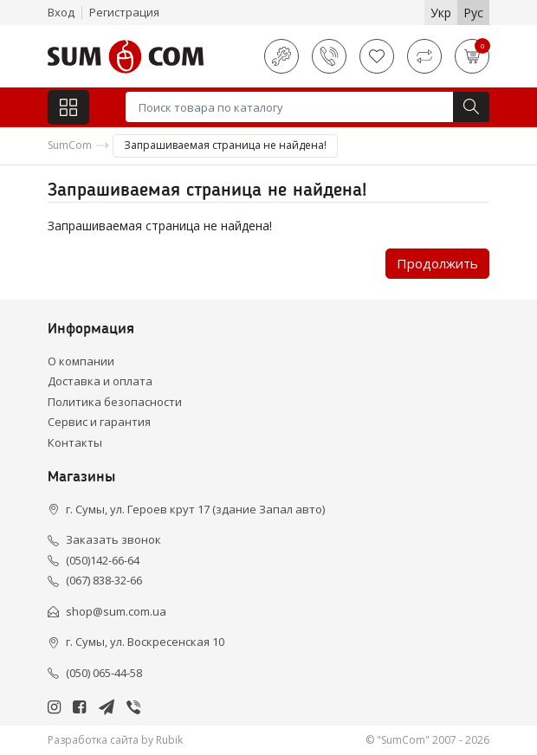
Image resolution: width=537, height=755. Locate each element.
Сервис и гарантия (99, 421)
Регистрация (124, 12)
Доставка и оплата (100, 381)
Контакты (75, 442)
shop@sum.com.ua (116, 611)
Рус (473, 12)
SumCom (70, 145)
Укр (440, 12)
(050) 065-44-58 (104, 673)
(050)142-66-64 (102, 560)
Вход (61, 12)
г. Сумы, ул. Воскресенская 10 (145, 641)
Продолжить (437, 263)
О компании (81, 361)
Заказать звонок (113, 539)
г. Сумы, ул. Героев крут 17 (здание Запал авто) (195, 509)
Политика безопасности (115, 402)
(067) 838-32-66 (104, 580)
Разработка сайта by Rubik (115, 739)
